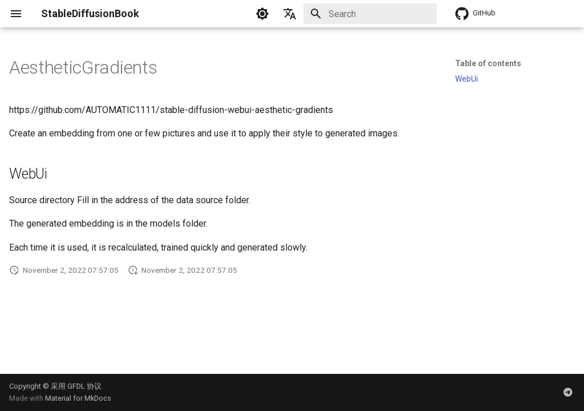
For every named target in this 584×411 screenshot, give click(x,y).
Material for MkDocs (78, 398)
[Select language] (289, 13)
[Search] (370, 13)
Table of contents (488, 63)
